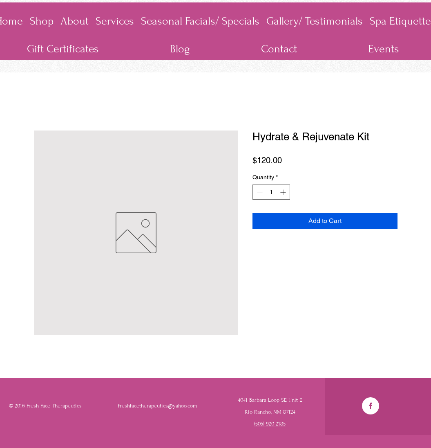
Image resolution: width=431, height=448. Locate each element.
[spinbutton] (271, 192)
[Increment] (284, 192)
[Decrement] (259, 192)
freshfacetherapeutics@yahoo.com (157, 406)
